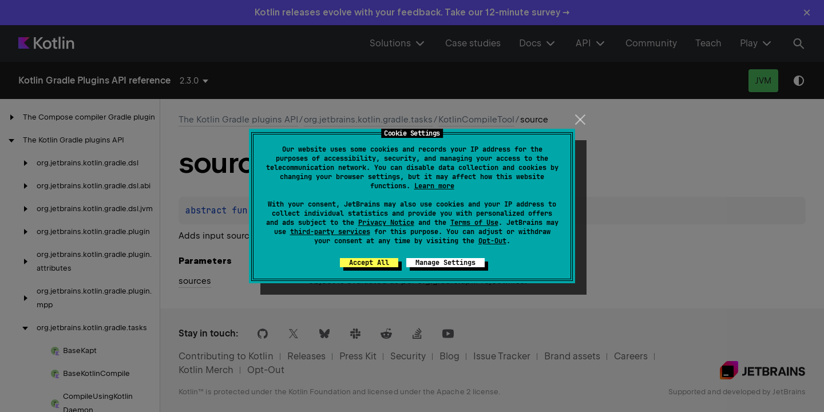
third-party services (330, 231)
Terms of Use (474, 222)
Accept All (369, 262)
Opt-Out (492, 240)
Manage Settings (445, 262)
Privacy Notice (386, 222)
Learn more (434, 186)
